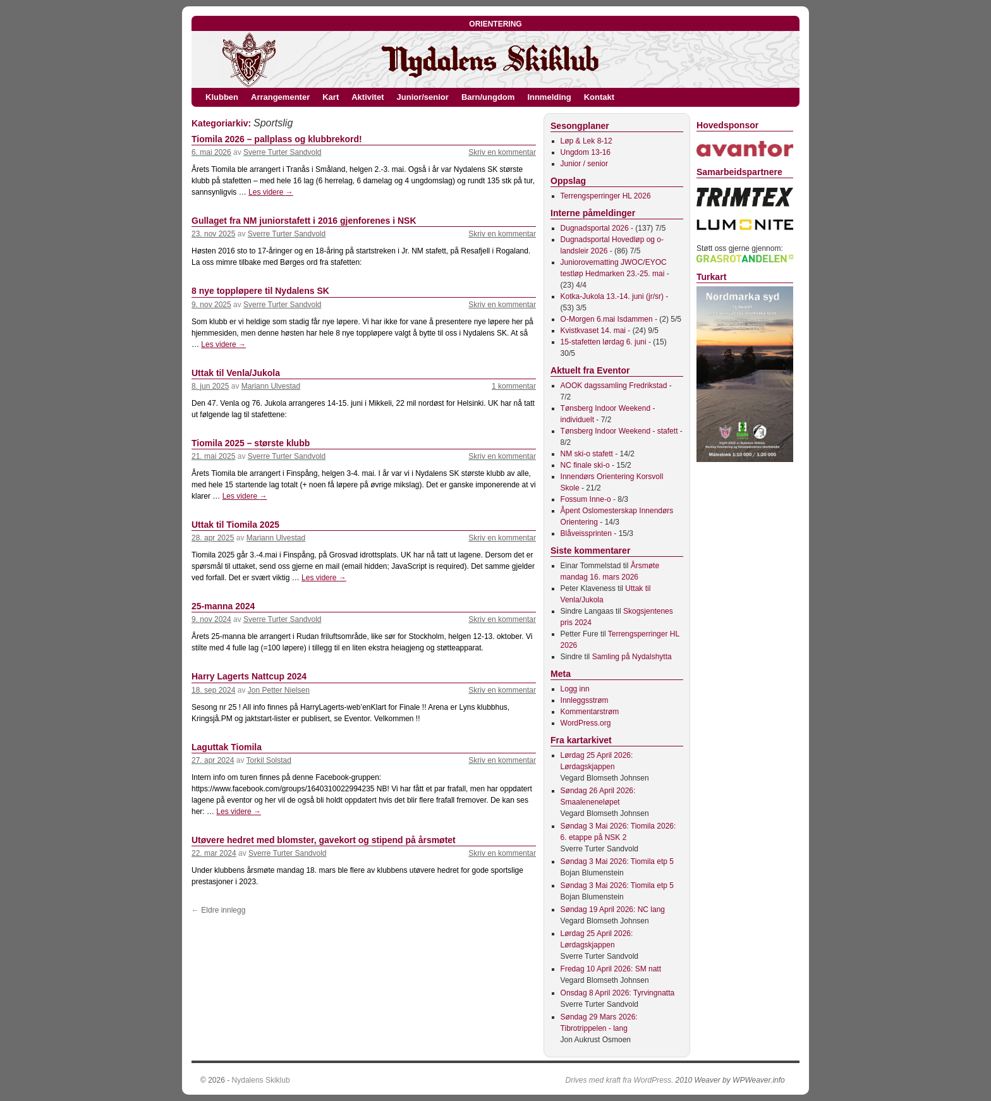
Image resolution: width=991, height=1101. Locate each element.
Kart (330, 97)
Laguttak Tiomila (227, 747)
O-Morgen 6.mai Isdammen (607, 319)
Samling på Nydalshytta (632, 656)
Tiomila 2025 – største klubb (251, 443)
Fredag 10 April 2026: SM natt (611, 968)
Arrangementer (280, 97)
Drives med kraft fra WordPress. (620, 1080)
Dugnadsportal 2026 (595, 228)
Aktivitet (367, 97)
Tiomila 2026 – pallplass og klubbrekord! (277, 139)
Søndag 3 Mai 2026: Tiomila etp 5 (617, 861)
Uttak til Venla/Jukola (236, 373)
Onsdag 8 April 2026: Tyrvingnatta (618, 992)
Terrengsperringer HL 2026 (606, 196)
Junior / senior (584, 163)
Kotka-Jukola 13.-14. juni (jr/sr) (612, 296)
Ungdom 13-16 (586, 152)
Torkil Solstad (268, 760)
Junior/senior (423, 97)
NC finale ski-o (585, 465)
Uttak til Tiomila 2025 (235, 525)
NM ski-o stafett (587, 453)
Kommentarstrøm (590, 711)
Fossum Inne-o (586, 499)
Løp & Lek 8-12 (586, 141)
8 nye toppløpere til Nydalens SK (260, 291)
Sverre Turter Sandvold (282, 152)
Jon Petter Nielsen (279, 690)
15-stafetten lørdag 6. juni (604, 342)
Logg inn (575, 688)
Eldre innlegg (218, 910)
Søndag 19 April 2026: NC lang (613, 909)
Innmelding (549, 97)
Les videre (270, 192)
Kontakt (599, 97)
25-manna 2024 (223, 606)
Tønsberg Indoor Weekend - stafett (619, 431)
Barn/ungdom (488, 97)
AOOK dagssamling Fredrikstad (614, 385)
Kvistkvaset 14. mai (593, 330)
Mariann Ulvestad (270, 386)
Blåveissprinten (586, 533)
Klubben (221, 97)
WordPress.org (586, 723)
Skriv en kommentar (502, 152)
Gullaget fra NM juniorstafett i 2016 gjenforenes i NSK (304, 221)
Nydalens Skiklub (261, 1080)
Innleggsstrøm (585, 700)
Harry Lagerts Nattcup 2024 (249, 676)
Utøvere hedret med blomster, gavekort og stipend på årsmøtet (324, 840)
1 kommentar (514, 386)
